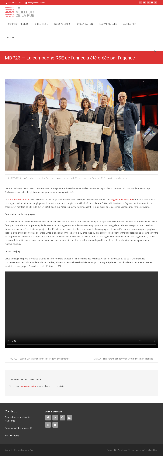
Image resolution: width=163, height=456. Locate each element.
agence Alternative (122, 199)
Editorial (50, 178)
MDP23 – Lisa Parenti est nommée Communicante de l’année (124, 358)
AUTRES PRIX (129, 26)
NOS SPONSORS (62, 26)
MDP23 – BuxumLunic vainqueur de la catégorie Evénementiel (38, 358)
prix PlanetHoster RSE (18, 199)
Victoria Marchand (119, 178)
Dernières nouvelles (35, 178)
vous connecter (28, 386)
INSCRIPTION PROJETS (17, 26)
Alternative (64, 178)
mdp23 (73, 178)
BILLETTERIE (41, 26)
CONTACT (11, 40)
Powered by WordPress (117, 450)
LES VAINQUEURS (108, 26)
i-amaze (138, 450)
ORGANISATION (85, 26)
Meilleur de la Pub (87, 178)
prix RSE (101, 178)
